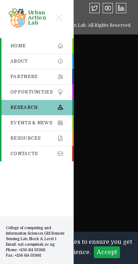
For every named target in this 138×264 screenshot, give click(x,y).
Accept (107, 252)
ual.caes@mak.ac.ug (36, 244)
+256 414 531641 (32, 250)
